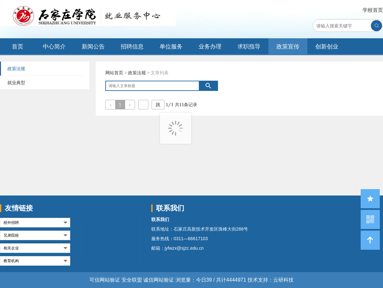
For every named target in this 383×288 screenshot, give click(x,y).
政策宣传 (287, 46)
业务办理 (210, 46)
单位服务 (171, 46)
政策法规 (137, 72)
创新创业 (326, 46)
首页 (17, 46)
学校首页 (373, 10)
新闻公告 (93, 46)
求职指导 (248, 46)
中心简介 (54, 46)
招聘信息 (132, 46)
